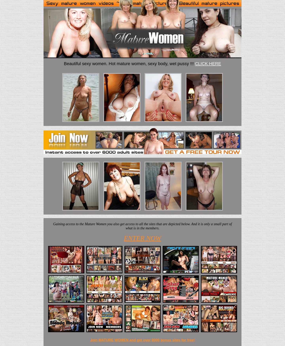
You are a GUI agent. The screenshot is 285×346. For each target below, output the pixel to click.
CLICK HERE (208, 63)
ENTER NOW (142, 238)
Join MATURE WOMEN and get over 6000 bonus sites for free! (142, 340)
